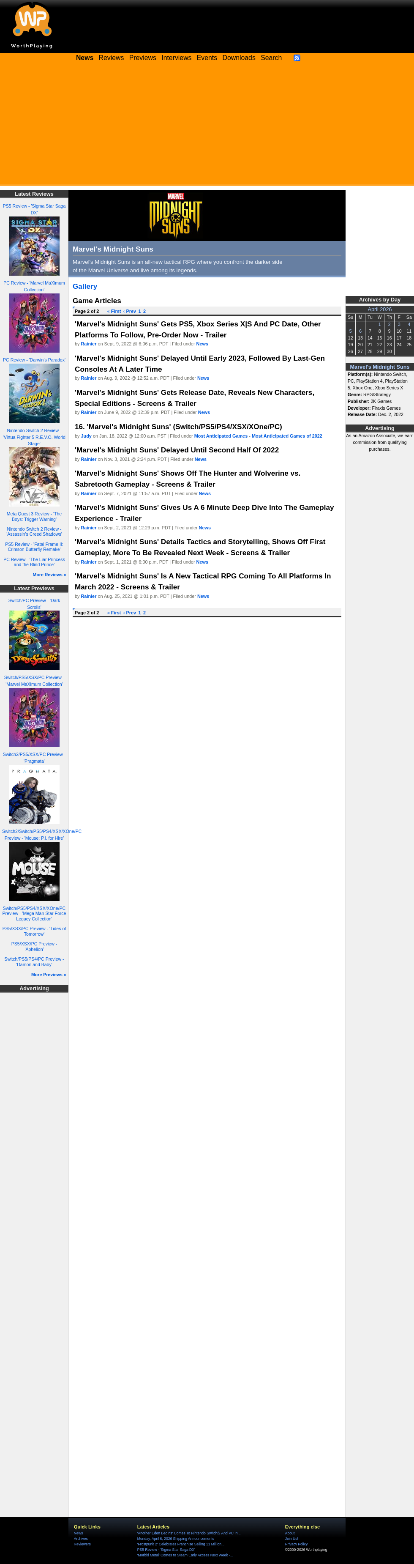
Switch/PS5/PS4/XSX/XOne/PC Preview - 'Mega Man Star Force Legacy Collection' (34, 913)
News (202, 343)
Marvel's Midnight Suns (380, 367)
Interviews (176, 57)
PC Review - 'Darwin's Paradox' (34, 359)
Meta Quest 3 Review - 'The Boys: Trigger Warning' (34, 516)
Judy (86, 435)
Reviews (111, 57)
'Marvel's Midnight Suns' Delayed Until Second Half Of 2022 (177, 450)
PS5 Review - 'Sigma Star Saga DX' (166, 1550)
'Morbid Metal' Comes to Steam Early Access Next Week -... (185, 1555)
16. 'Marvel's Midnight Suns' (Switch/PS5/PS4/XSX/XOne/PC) (178, 426)
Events (207, 57)
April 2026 (380, 309)
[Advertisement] (207, 127)
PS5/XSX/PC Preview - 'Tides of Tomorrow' (34, 931)
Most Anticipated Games (221, 435)
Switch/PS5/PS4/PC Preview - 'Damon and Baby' (34, 961)
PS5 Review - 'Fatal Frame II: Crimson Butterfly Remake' (34, 547)
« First (114, 311)
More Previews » (48, 974)
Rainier (89, 343)
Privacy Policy (296, 1544)
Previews (142, 57)
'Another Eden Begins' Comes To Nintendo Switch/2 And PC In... (189, 1533)
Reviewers (82, 1544)
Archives (81, 1539)
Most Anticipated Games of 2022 (287, 435)
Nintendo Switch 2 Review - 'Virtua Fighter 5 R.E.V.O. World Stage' (34, 437)
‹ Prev (129, 311)
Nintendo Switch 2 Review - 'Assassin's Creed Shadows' (34, 531)
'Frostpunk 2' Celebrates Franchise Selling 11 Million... (180, 1544)
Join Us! (291, 1539)
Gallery (85, 286)
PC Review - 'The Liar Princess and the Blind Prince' (34, 562)
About (289, 1533)
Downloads (239, 57)
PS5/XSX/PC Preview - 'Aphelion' (34, 946)
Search (271, 57)
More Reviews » (49, 574)
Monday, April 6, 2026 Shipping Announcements (175, 1539)
